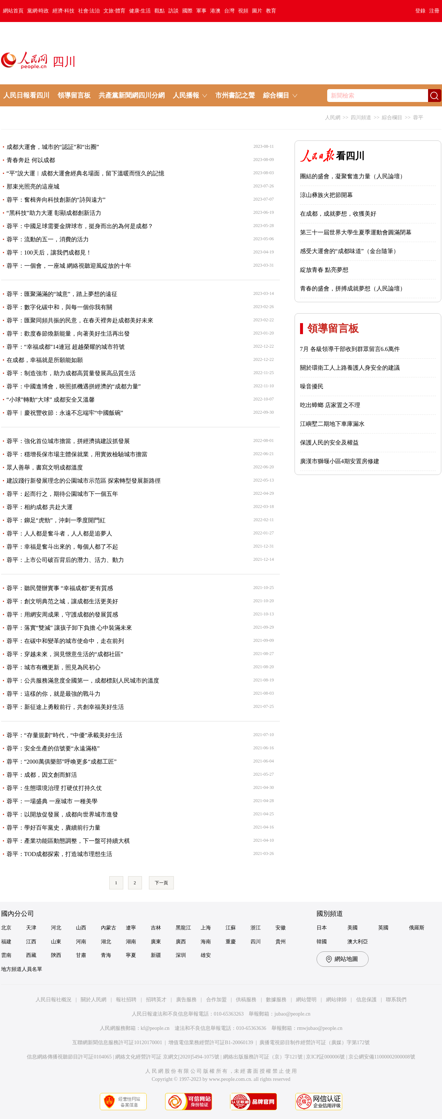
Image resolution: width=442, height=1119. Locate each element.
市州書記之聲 (235, 95)
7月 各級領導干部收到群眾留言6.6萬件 (350, 349)
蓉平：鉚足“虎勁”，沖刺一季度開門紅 (56, 520)
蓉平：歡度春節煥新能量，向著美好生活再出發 (68, 333)
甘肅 (81, 955)
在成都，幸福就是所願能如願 (45, 360)
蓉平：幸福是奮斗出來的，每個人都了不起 (62, 547)
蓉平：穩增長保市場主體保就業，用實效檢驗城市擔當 (77, 454)
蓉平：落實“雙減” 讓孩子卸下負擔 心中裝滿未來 (69, 628)
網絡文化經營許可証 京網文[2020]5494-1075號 (167, 1057)
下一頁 (161, 882)
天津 (31, 927)
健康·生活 (140, 11)
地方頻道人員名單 (21, 969)
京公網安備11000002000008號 (381, 1057)
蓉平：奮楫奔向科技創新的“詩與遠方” (56, 200)
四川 (256, 941)
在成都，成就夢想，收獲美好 (338, 214)
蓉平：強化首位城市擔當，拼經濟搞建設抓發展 (68, 441)
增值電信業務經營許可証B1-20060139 (210, 1042)
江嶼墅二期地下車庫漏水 (332, 424)
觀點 (159, 11)
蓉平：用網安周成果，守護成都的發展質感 (62, 614)
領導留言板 (74, 95)
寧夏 (131, 955)
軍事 (201, 11)
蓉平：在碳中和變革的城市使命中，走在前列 (65, 641)
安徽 (280, 927)
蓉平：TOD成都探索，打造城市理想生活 (60, 854)
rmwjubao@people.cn (320, 1028)
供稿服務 (246, 999)
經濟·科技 (63, 11)
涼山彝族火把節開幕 (326, 195)
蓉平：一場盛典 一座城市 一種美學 (52, 801)
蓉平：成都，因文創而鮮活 (42, 775)
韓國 (322, 941)
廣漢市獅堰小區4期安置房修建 (339, 461)
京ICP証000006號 (325, 1057)
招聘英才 (156, 999)
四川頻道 (361, 117)
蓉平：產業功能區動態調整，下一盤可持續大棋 (68, 841)
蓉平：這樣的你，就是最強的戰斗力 (54, 694)
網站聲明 (306, 999)
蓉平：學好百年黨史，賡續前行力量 (54, 827)
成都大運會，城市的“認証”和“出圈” (53, 147)
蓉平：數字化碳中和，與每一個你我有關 (59, 307)
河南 (81, 941)
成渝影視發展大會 (33, 117)
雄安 (206, 955)
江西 (31, 941)
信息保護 (366, 999)
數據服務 (276, 999)
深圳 (181, 955)
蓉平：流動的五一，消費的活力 (48, 239)
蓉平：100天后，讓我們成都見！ (49, 252)
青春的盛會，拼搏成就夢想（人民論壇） (353, 288)
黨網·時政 (38, 11)
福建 (6, 941)
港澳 (215, 11)
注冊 (434, 11)
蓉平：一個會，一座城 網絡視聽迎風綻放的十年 (69, 266)
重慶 (231, 941)
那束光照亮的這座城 (33, 186)
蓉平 (418, 117)
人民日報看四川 (26, 95)
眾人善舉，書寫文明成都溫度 (45, 467)
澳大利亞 (357, 941)
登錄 (420, 11)
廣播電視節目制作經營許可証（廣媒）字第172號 (314, 1042)
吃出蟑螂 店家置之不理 (330, 405)
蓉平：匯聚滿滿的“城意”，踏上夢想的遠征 (62, 294)
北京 (6, 927)
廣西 (181, 941)
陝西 (56, 955)
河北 (56, 927)
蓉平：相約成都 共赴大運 (40, 507)
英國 (383, 927)
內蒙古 (108, 927)
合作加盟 (216, 999)
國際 (187, 11)
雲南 (6, 955)
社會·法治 (89, 11)
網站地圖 (346, 959)
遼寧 (131, 927)
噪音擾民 (312, 386)
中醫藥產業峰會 (91, 117)
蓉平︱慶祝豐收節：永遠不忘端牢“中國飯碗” (65, 413)
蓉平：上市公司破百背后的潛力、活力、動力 (65, 560)
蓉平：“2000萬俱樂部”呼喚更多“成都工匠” (62, 761)
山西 (81, 927)
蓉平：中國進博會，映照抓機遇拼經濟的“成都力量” (74, 386)
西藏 (31, 955)
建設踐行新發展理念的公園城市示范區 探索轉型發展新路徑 (84, 481)
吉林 (156, 927)
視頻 (243, 11)
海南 (206, 941)
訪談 (173, 11)
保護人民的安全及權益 (329, 442)
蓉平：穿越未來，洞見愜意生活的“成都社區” (65, 654)
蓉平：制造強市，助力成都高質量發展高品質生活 (71, 373)
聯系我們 (396, 999)
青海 (106, 955)
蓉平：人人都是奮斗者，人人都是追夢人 (59, 533)
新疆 (156, 955)
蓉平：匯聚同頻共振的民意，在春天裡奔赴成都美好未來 (80, 320)
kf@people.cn (155, 1028)
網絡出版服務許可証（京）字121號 (263, 1057)
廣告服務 (186, 999)
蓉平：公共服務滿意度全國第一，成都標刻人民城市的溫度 (83, 680)
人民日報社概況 (54, 999)
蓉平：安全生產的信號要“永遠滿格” (53, 748)
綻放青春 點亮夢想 (324, 270)
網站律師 (336, 999)
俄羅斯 (416, 927)
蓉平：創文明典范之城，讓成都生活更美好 (62, 601)
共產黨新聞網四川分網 (132, 95)
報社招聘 (126, 999)
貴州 (280, 941)
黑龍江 (183, 927)
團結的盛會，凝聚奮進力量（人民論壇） (353, 176)
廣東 (156, 941)
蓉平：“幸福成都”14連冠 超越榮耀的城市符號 (66, 347)
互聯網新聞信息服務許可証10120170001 (117, 1042)
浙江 (256, 927)
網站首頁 (13, 11)
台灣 (229, 11)
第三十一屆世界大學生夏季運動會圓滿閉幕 (356, 232)
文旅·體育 (114, 11)
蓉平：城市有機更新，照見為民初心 (54, 667)
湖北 (106, 941)
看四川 (332, 156)
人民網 (332, 117)
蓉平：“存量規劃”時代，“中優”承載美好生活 (65, 735)
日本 (322, 927)
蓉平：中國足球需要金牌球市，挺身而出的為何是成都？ (80, 226)
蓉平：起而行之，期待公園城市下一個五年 (62, 494)
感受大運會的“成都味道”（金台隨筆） (349, 251)
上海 (206, 927)
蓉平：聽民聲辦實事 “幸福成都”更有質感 (60, 588)
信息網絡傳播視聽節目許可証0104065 (69, 1057)
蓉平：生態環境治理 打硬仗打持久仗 (54, 788)
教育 (271, 11)
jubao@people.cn (292, 1014)
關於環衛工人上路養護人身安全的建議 (350, 368)
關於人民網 (93, 999)
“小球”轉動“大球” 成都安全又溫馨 (51, 399)
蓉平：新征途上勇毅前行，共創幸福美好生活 (65, 707)
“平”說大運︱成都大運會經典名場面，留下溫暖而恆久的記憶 (85, 173)
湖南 (131, 941)
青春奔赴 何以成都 (31, 160)
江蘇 (231, 927)
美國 (352, 927)
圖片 (257, 11)
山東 (56, 941)
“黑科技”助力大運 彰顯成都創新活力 (54, 213)
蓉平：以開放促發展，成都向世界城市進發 (62, 814)
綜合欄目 (392, 117)
